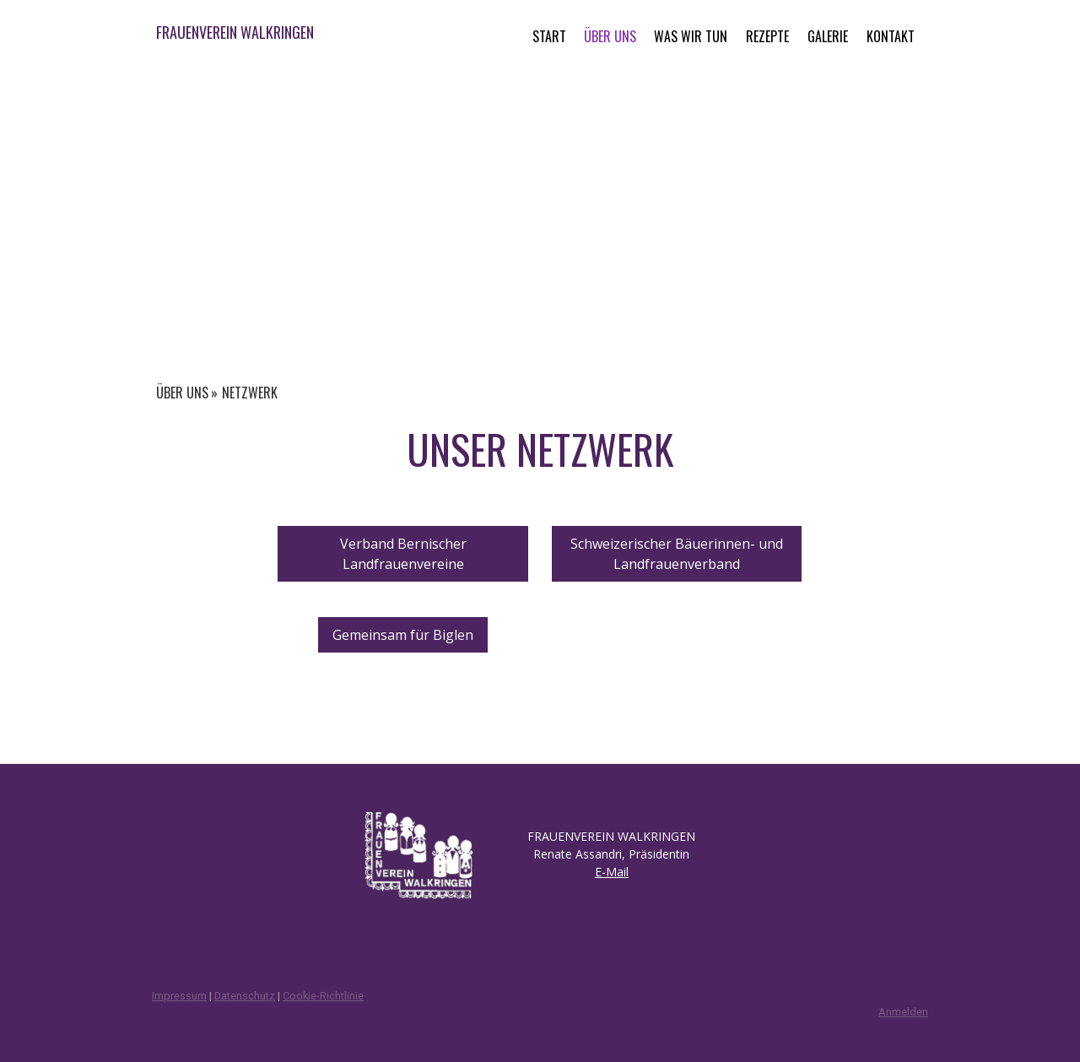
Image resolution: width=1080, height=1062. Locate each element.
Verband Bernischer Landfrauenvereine (403, 553)
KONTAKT (891, 36)
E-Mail (612, 872)
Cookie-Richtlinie (323, 995)
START (549, 36)
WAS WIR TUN (690, 36)
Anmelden (903, 1011)
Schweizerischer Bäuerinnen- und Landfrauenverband (676, 553)
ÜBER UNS (610, 36)
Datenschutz (244, 995)
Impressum (179, 995)
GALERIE (827, 36)
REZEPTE (767, 36)
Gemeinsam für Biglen (402, 635)
